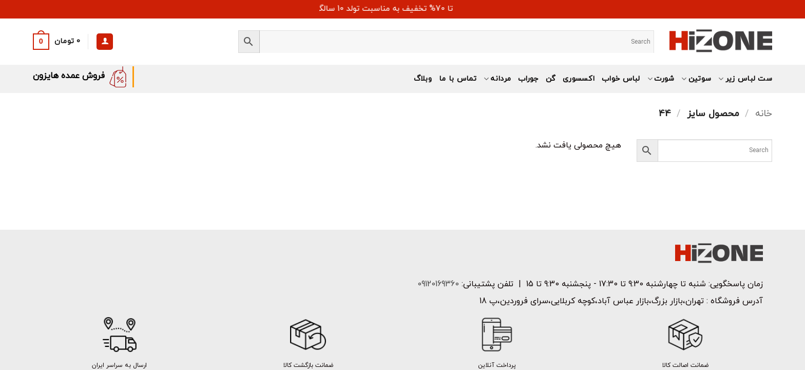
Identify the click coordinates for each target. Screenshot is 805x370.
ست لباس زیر (745, 78)
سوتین (696, 78)
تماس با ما (457, 78)
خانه (763, 113)
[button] (57, 41)
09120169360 (437, 284)
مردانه (497, 78)
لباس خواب (621, 78)
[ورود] (105, 41)
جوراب (528, 78)
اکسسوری (579, 78)
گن (551, 78)
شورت (661, 78)
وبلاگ (423, 78)
